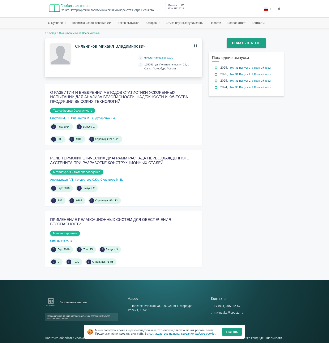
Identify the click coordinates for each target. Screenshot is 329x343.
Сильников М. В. (82, 118)
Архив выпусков (128, 23)
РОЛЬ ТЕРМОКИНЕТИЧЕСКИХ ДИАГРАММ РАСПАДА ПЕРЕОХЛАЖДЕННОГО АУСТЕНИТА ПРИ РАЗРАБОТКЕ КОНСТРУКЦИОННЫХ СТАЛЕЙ (119, 160)
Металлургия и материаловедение (76, 172)
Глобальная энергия (76, 6)
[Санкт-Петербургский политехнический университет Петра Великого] (51, 306)
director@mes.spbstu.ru (158, 57)
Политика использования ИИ (91, 23)
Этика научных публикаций (185, 23)
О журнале (56, 23)
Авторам (152, 23)
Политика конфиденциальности (260, 338)
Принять (232, 331)
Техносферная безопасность (72, 110)
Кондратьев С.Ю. (87, 179)
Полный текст (262, 67)
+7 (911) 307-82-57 (227, 306)
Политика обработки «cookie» (67, 338)
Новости (215, 23)
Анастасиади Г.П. (62, 179)
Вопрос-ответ (236, 23)
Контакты (258, 23)
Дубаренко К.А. (105, 118)
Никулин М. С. (59, 118)
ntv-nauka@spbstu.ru (228, 312)
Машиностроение (65, 233)
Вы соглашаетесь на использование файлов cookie (180, 333)
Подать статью (246, 43)
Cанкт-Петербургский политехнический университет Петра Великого (107, 10)
